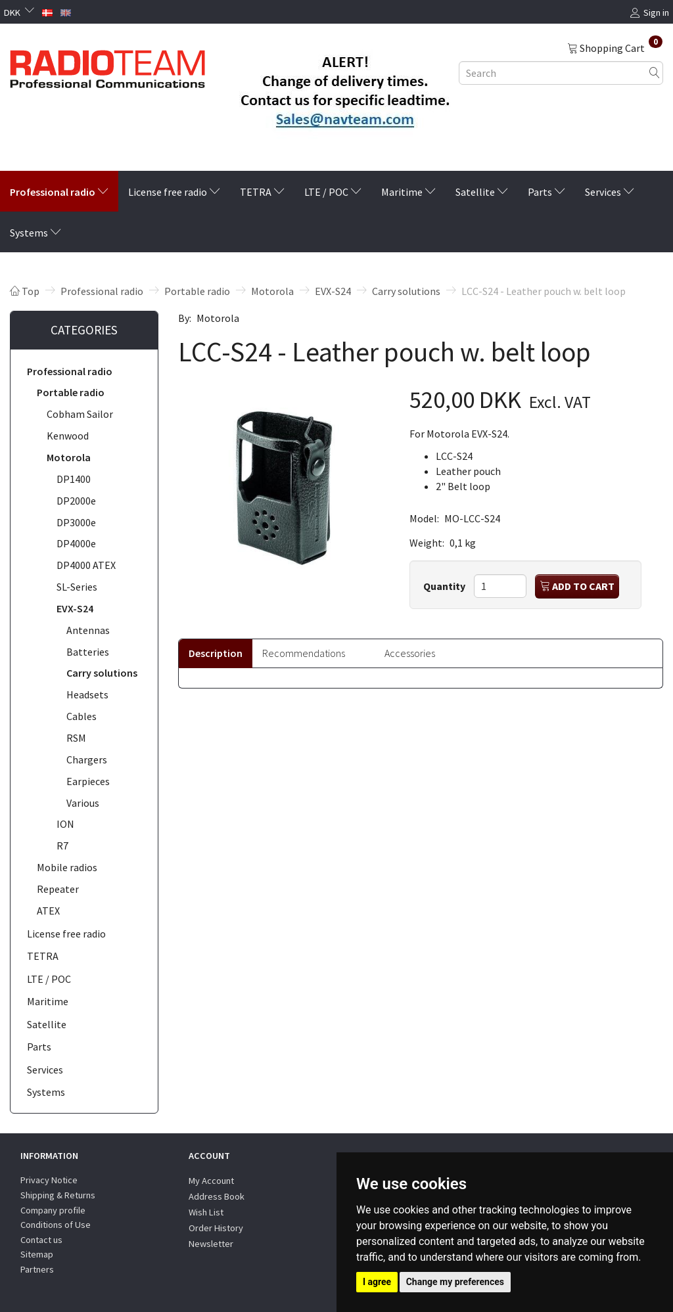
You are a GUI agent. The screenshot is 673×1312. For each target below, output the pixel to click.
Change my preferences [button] (455, 1282)
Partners (37, 1269)
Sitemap (36, 1254)
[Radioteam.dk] (107, 65)
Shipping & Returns (57, 1195)
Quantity (445, 586)
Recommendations (303, 653)
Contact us (41, 1240)
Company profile (52, 1210)
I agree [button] (377, 1282)
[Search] (654, 72)
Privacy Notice (49, 1180)
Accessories (409, 653)
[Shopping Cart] (614, 47)
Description (216, 653)
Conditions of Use (55, 1225)
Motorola (218, 318)
